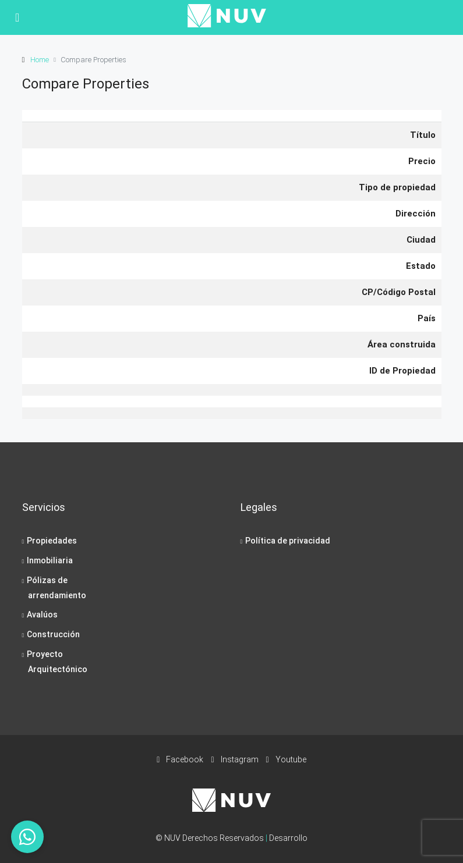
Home (39, 59)
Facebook (181, 759)
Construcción (53, 634)
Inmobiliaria (50, 560)
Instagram (235, 759)
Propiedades (52, 540)
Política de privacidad (287, 540)
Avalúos (42, 614)
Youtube (286, 759)
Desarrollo (288, 838)
